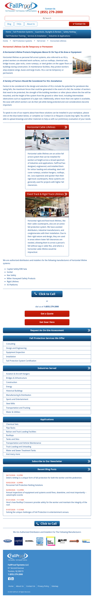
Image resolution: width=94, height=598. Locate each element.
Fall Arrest (41, 40)
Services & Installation (37, 35)
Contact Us (79, 23)
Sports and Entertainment (17, 398)
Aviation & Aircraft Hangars (18, 373)
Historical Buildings (14, 390)
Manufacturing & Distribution (18, 394)
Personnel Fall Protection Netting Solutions (48, 483)
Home (8, 31)
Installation (11, 356)
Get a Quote (47, 313)
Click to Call (47, 293)
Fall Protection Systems (23, 31)
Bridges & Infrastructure (16, 377)
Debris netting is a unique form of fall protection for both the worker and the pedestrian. (48, 476)
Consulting (10, 343)
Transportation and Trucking (18, 407)
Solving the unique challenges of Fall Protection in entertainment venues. (48, 510)
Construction (11, 381)
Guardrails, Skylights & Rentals (48, 31)
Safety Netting (69, 31)
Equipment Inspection (15, 351)
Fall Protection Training (15, 35)
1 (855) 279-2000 (50, 12)
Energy (9, 386)
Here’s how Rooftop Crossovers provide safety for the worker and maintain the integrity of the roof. (48, 502)
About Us (31, 24)
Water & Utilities (13, 411)
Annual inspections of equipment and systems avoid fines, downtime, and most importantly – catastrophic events (48, 492)
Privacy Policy (43, 585)
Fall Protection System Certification (21, 360)
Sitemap (55, 585)
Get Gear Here (47, 321)
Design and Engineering (16, 347)
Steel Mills (10, 403)
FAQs (19, 24)
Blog (9, 24)
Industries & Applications (59, 35)
